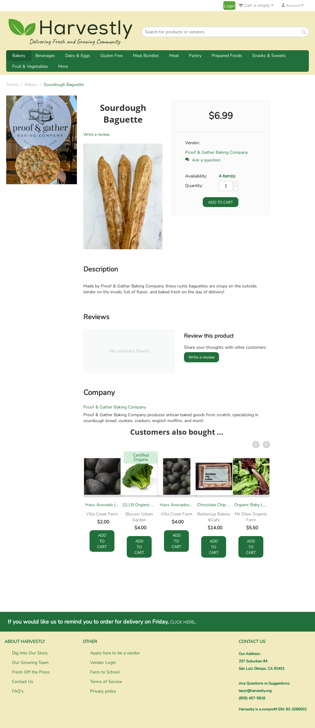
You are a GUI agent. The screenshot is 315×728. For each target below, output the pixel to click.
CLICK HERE (182, 622)
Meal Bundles (146, 56)
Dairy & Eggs (77, 56)
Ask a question (203, 160)
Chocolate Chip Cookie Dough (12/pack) (213, 505)
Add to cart (220, 202)
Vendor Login (103, 662)
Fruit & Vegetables (30, 66)
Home (12, 84)
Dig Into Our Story (30, 653)
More (63, 66)
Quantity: (194, 186)
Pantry (195, 56)
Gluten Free (111, 56)
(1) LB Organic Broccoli (139, 505)
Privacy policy (103, 691)
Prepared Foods (227, 56)
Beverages (45, 56)
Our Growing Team (30, 662)
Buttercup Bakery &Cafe (213, 517)
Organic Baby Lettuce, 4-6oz (251, 505)
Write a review (97, 134)
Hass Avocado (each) (102, 505)
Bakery (18, 56)
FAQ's (18, 691)
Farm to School (105, 672)
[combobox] (225, 32)
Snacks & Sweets (269, 56)
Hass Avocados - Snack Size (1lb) (176, 505)
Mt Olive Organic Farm (251, 517)
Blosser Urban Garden (139, 517)
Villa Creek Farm (102, 514)
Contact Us (22, 682)
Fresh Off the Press (31, 672)
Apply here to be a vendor (115, 653)
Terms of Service (106, 682)
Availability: (196, 176)
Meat (174, 56)
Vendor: (192, 143)
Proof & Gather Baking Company (216, 152)
